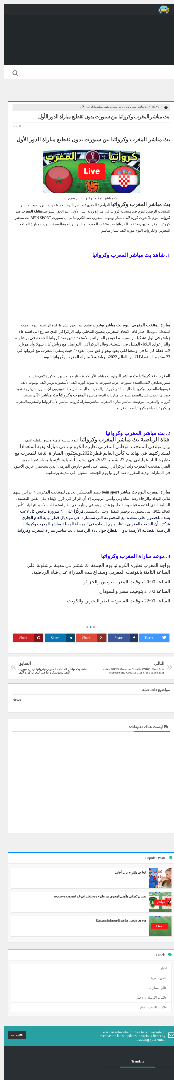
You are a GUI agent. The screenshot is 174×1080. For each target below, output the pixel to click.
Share (122, 638)
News (151, 106)
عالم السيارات (153, 988)
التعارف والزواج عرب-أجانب (126, 872)
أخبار (159, 968)
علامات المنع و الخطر (149, 1007)
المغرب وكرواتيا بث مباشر (59, 395)
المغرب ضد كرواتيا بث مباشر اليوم (137, 376)
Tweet (152, 638)
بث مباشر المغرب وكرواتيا (136, 204)
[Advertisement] (87, 290)
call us (12, 1035)
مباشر (76, 224)
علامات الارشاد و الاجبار (147, 997)
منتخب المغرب (94, 224)
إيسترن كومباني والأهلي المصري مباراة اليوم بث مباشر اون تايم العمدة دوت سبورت (96, 896)
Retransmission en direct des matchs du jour (116, 920)
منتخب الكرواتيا (123, 224)
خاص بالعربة (154, 978)
